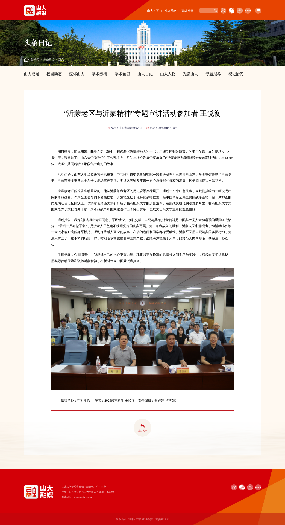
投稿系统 (170, 10)
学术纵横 (99, 73)
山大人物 (167, 73)
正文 (61, 59)
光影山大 (190, 73)
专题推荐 (213, 73)
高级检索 (187, 10)
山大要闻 (31, 73)
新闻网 (35, 59)
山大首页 (153, 10)
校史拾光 (235, 73)
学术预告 (122, 73)
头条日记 (48, 59)
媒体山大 (76, 73)
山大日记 (145, 73)
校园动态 (54, 73)
